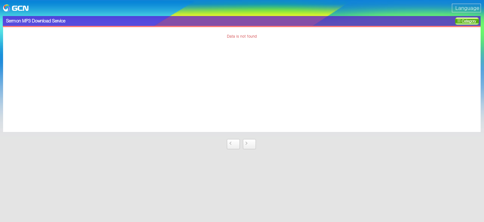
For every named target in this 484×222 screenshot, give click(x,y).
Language (467, 7)
